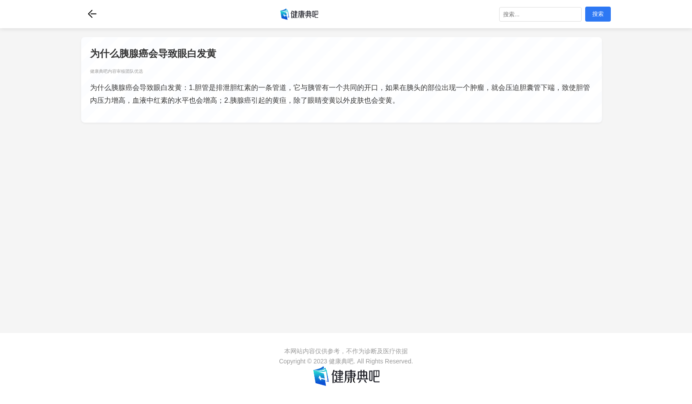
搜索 (598, 14)
